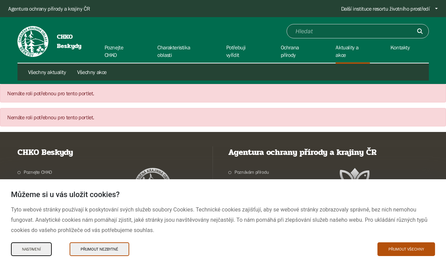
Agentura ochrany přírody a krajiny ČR (49, 8)
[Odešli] (420, 31)
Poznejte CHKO (38, 172)
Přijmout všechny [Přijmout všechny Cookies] (406, 249)
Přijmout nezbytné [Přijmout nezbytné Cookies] (99, 249)
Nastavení (31, 249)
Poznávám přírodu (251, 172)
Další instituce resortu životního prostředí (385, 8)
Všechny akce (92, 72)
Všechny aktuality (47, 72)
